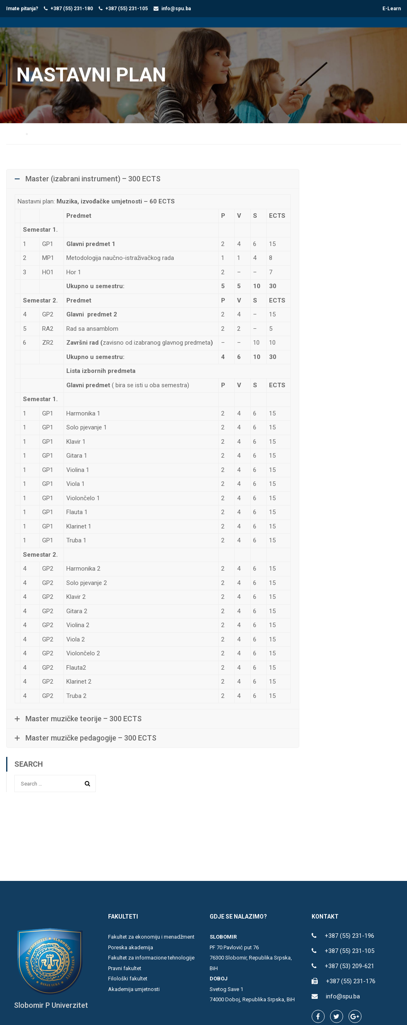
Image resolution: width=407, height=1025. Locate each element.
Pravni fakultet (124, 969)
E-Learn (391, 8)
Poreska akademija (130, 948)
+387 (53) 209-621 (349, 967)
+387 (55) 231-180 (71, 8)
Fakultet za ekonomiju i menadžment (151, 938)
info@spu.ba (176, 8)
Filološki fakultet (127, 979)
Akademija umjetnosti (134, 990)
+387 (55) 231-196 (349, 936)
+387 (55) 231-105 (126, 8)
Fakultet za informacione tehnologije (151, 958)
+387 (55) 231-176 (350, 982)
